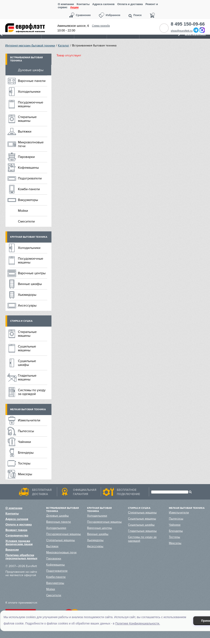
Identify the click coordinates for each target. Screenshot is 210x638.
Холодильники (29, 92)
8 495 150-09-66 (188, 24)
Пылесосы (26, 431)
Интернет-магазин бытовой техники (30, 45)
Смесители (26, 221)
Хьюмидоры (27, 295)
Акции (74, 7)
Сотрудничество (16, 535)
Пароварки (26, 157)
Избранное (113, 15)
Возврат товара (16, 530)
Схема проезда (101, 25)
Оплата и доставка (130, 4)
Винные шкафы (30, 284)
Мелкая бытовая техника (28, 409)
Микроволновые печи (31, 144)
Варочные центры (32, 273)
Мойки (23, 211)
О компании (66, 4)
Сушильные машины (27, 348)
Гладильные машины (27, 377)
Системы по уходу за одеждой (32, 392)
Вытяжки (24, 131)
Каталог (63, 45)
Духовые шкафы (30, 70)
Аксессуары (27, 305)
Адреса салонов (103, 4)
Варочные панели (32, 81)
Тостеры (24, 463)
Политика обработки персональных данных (21, 556)
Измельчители (29, 420)
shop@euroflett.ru (182, 30)
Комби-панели (29, 189)
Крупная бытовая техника (28, 237)
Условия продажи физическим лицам (19, 542)
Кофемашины (28, 168)
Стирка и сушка (21, 321)
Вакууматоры (28, 200)
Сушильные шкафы (27, 363)
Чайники (24, 442)
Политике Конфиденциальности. (137, 623)
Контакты (83, 4)
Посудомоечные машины (30, 104)
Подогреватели (30, 178)
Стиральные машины (27, 119)
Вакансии (12, 549)
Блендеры (26, 453)
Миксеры (25, 474)
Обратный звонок (164, 28)
